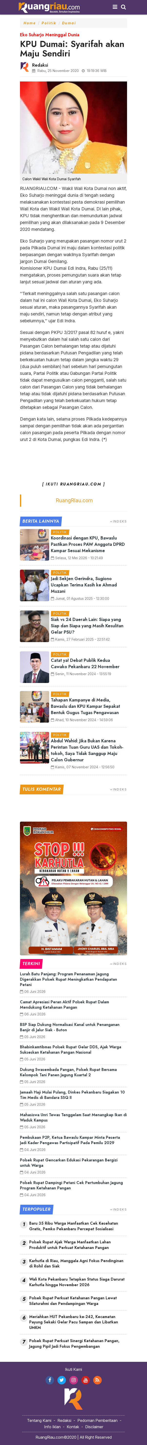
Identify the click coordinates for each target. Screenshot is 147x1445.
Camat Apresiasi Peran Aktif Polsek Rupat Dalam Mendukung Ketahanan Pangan (64, 1004)
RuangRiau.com (74, 500)
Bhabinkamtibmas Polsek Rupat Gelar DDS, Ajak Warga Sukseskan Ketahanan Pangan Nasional (70, 1049)
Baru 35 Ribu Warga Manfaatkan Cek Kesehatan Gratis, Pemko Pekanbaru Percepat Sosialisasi (73, 1226)
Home (30, 23)
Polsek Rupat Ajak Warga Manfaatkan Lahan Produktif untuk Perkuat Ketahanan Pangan (70, 1244)
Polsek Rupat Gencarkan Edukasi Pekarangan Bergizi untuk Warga (69, 1162)
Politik (49, 23)
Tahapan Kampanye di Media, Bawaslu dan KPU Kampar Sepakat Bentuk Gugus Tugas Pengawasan (85, 706)
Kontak (73, 1426)
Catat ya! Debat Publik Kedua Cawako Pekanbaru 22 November (85, 663)
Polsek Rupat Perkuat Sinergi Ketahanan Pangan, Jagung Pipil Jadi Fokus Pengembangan (74, 1343)
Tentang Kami (39, 1420)
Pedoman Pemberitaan (97, 1420)
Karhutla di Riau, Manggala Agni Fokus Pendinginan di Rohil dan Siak (76, 1263)
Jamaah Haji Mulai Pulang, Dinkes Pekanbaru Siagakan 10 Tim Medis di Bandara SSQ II (72, 1094)
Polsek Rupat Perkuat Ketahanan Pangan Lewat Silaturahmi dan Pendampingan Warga (73, 1300)
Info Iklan (52, 1426)
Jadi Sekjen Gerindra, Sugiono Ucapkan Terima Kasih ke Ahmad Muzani (84, 584)
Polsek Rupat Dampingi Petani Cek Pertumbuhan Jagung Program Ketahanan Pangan (71, 1185)
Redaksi (64, 1420)
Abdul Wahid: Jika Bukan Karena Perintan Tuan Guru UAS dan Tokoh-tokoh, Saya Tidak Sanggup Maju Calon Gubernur (87, 750)
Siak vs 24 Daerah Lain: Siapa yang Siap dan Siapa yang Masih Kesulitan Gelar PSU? (87, 625)
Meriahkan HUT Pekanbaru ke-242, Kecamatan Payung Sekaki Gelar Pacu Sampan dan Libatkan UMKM (73, 1322)
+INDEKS (118, 521)
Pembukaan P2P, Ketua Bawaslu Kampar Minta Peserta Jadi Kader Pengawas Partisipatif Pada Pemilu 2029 (70, 1140)
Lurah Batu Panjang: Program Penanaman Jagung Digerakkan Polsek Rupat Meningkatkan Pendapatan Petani (68, 979)
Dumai (69, 23)
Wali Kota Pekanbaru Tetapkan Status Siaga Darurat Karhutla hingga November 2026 (77, 1282)
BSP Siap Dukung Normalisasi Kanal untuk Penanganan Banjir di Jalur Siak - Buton (69, 1027)
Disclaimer (94, 1426)
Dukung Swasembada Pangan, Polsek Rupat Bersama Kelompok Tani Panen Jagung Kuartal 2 (68, 1072)
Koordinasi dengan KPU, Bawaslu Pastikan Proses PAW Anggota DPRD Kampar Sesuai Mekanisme (88, 544)
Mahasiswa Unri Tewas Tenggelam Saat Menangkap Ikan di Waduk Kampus (73, 1117)
